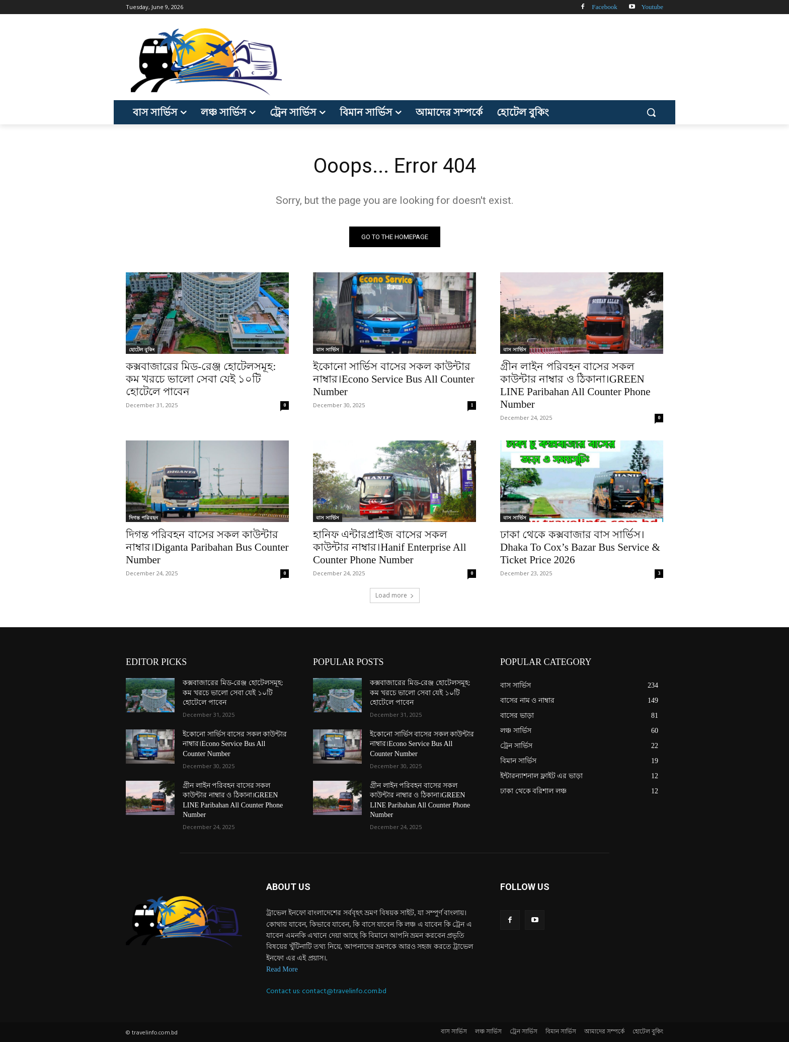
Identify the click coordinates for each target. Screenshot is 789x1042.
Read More (282, 969)
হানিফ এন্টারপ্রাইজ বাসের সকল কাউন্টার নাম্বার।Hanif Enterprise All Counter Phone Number (389, 547)
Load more (394, 595)
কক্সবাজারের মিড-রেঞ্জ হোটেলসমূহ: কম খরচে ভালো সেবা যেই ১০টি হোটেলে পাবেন (201, 379)
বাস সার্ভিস (327, 349)
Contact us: (284, 991)
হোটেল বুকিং (141, 349)
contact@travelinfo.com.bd (344, 991)
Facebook (604, 7)
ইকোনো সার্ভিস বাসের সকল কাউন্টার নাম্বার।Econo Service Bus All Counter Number (394, 379)
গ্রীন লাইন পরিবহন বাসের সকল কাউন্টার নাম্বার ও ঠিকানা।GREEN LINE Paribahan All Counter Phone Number (575, 385)
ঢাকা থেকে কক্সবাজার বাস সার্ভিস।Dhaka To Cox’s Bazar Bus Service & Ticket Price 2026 (580, 547)
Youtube (652, 7)
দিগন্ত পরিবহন (143, 517)
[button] (651, 112)
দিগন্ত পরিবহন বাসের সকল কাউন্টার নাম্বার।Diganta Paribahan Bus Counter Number (207, 547)
